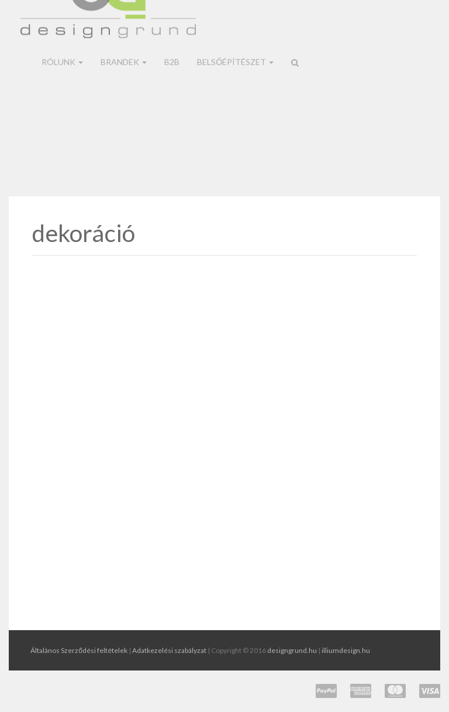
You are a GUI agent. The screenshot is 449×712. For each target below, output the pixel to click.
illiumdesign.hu (346, 650)
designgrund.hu (292, 650)
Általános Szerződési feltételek (78, 650)
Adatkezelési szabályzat (169, 650)
